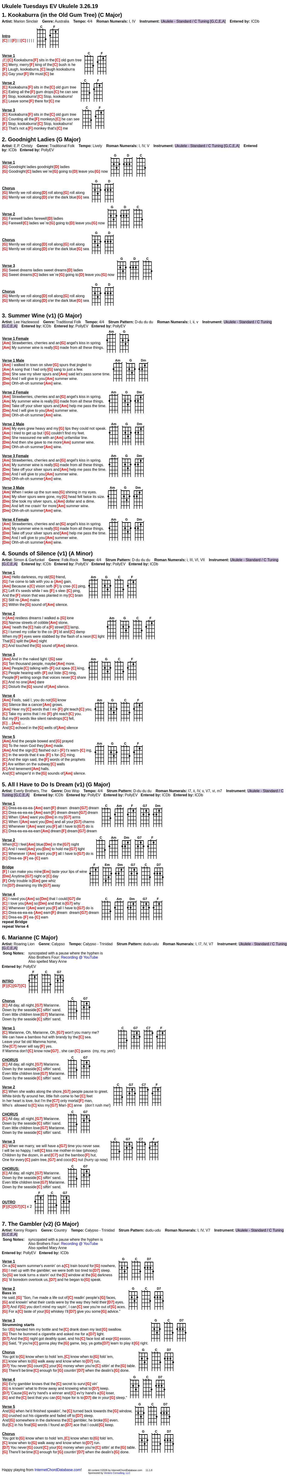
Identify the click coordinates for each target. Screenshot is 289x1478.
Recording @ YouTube (79, 957)
